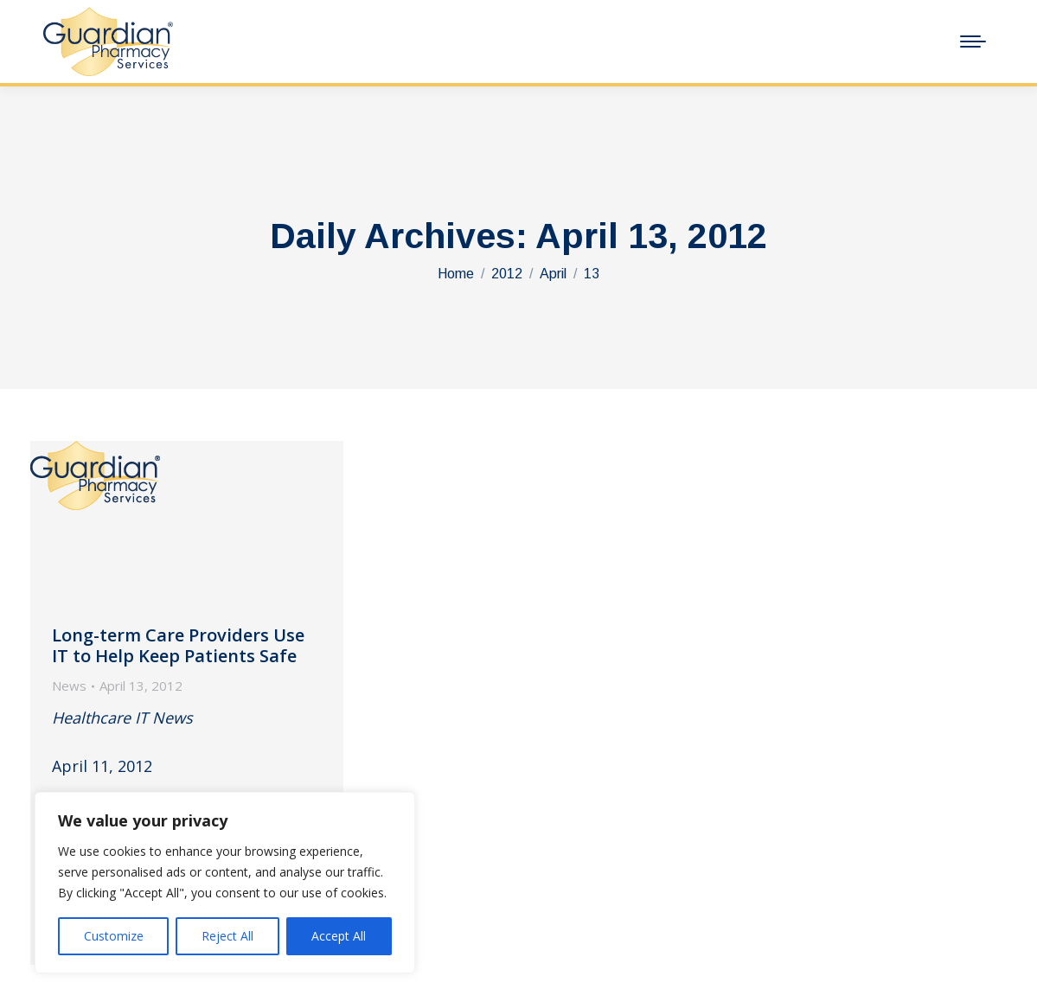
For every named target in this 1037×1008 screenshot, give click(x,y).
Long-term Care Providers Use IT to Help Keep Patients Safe (178, 645)
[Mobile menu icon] (973, 41)
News (69, 685)
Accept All (338, 936)
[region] (225, 882)
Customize (114, 936)
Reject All (227, 936)
